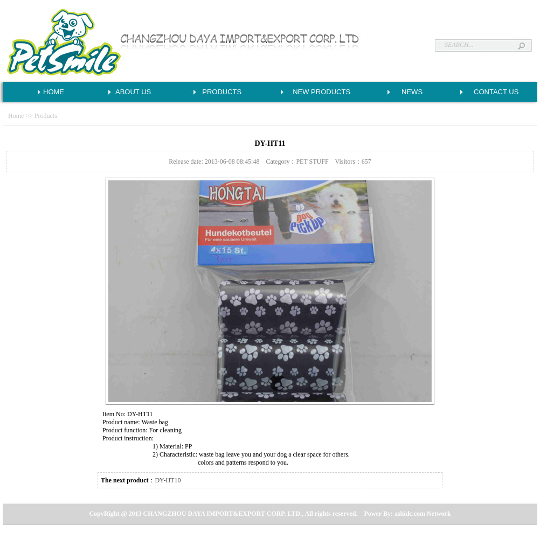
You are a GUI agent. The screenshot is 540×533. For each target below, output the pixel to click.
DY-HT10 (168, 480)
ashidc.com (409, 513)
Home (16, 116)
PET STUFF (312, 161)
